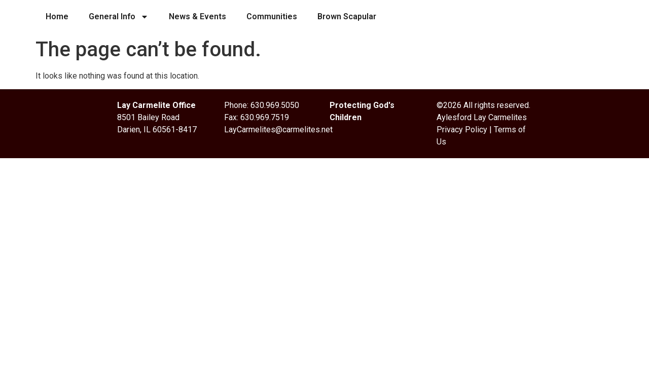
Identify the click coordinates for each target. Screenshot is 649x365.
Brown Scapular (346, 16)
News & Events (197, 16)
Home (57, 16)
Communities (271, 16)
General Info (119, 17)
